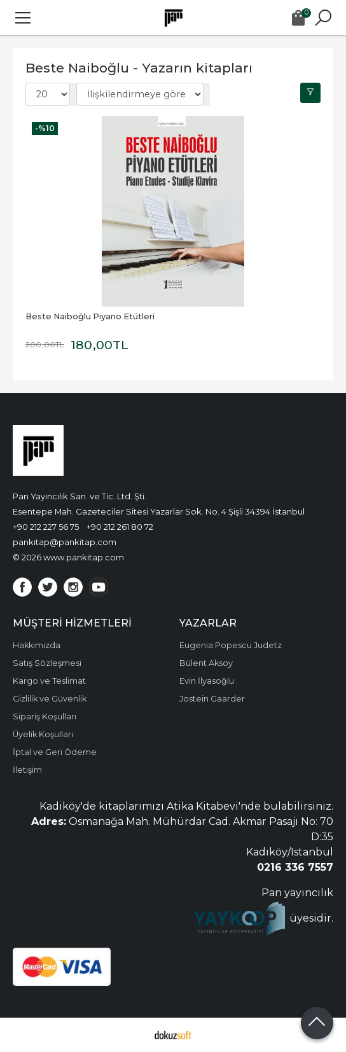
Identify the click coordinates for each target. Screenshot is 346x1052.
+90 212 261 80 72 (119, 527)
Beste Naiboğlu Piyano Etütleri (90, 316)
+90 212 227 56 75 (46, 527)
